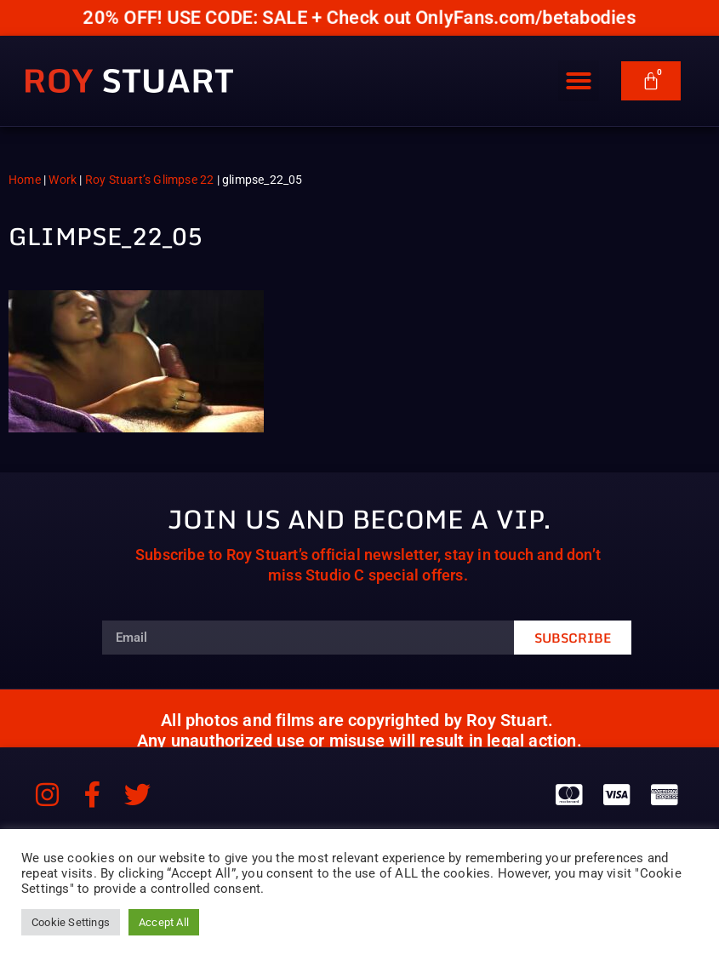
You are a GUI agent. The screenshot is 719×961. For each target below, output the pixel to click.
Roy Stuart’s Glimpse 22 (149, 179)
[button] (578, 81)
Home (25, 179)
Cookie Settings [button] (70, 922)
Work (63, 179)
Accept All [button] (164, 922)
